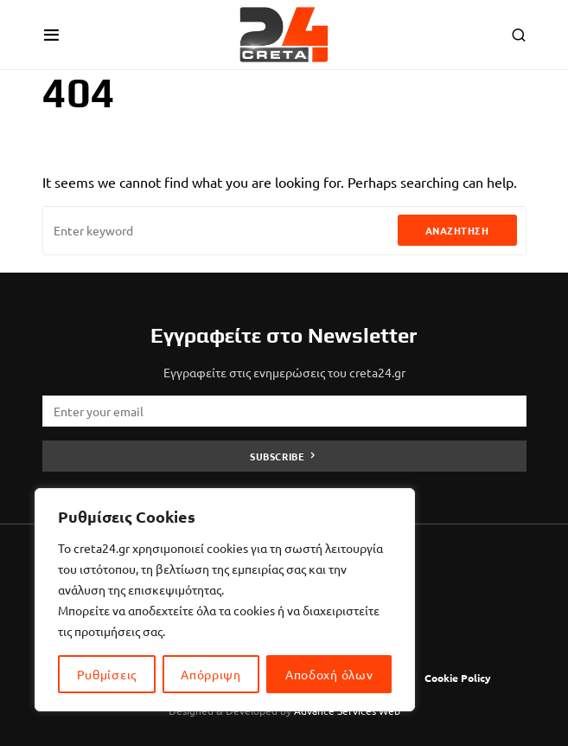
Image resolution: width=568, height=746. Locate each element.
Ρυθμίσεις (107, 674)
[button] (51, 34)
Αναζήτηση (457, 230)
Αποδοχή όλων (329, 674)
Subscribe (277, 456)
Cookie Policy (457, 678)
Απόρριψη (211, 674)
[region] (225, 599)
